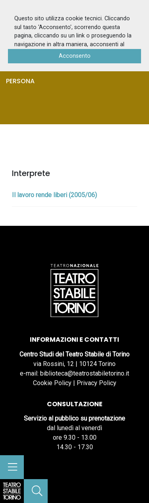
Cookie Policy (52, 383)
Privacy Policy (96, 383)
